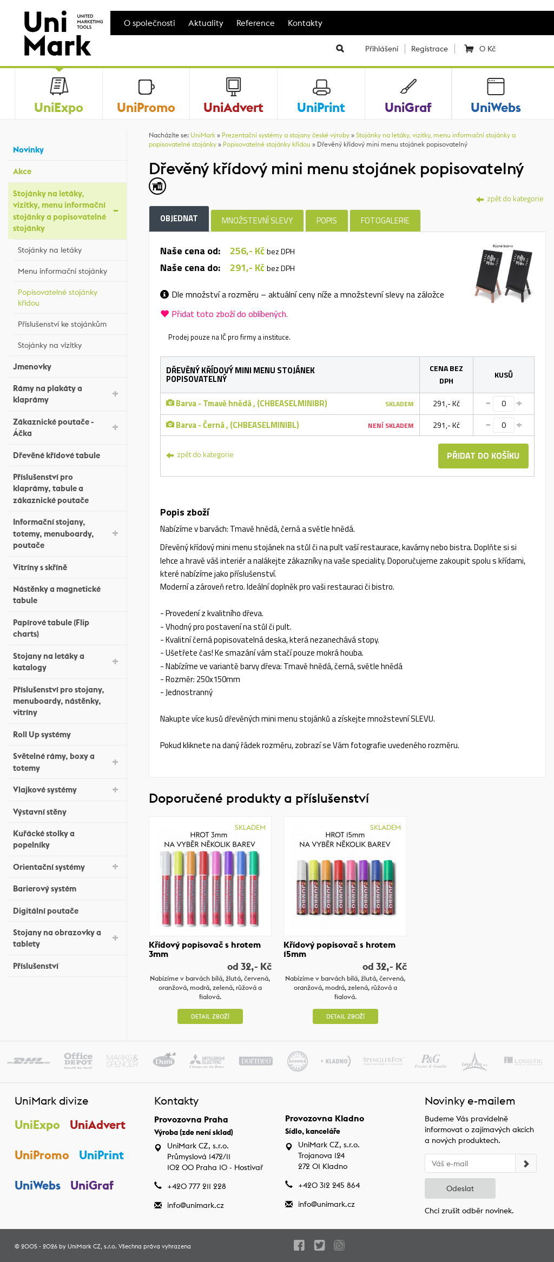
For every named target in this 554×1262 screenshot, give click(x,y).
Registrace (429, 48)
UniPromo (42, 1155)
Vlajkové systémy (67, 789)
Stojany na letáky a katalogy (67, 661)
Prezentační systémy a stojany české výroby (285, 135)
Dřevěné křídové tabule (67, 453)
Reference (255, 23)
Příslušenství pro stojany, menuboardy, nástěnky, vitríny (67, 701)
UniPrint (102, 1155)
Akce (67, 170)
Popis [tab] (326, 220)
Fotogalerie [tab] (385, 220)
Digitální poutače (67, 909)
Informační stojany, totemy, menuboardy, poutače (67, 533)
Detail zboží (210, 1016)
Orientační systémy (67, 866)
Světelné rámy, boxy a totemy (67, 761)
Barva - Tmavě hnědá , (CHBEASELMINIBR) (246, 403)
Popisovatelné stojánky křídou (69, 297)
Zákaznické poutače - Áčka (67, 427)
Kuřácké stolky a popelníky (67, 839)
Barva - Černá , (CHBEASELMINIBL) (232, 425)
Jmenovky (67, 365)
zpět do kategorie (510, 198)
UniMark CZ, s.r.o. (92, 1246)
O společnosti (149, 23)
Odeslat (460, 1188)
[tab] (503, 272)
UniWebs (38, 1185)
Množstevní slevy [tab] (257, 220)
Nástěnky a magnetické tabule (67, 594)
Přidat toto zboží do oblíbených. (224, 313)
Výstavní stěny (67, 810)
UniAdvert (98, 1124)
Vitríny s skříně (67, 565)
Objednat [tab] (179, 218)
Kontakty (305, 23)
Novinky (67, 148)
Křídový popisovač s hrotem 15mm (339, 949)
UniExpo (37, 1124)
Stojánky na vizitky (69, 343)
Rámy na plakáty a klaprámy (67, 394)
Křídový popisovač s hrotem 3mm (205, 949)
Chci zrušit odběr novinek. (469, 1210)
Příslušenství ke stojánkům (69, 322)
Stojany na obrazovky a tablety (67, 938)
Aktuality (205, 23)
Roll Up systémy (67, 733)
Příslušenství (67, 965)
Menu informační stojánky (69, 269)
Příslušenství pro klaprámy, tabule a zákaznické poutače (67, 488)
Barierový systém (67, 887)
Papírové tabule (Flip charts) (67, 628)
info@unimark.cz (195, 1205)
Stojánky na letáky (69, 248)
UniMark (202, 135)
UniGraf (92, 1185)
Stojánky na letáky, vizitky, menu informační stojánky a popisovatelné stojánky (67, 210)
